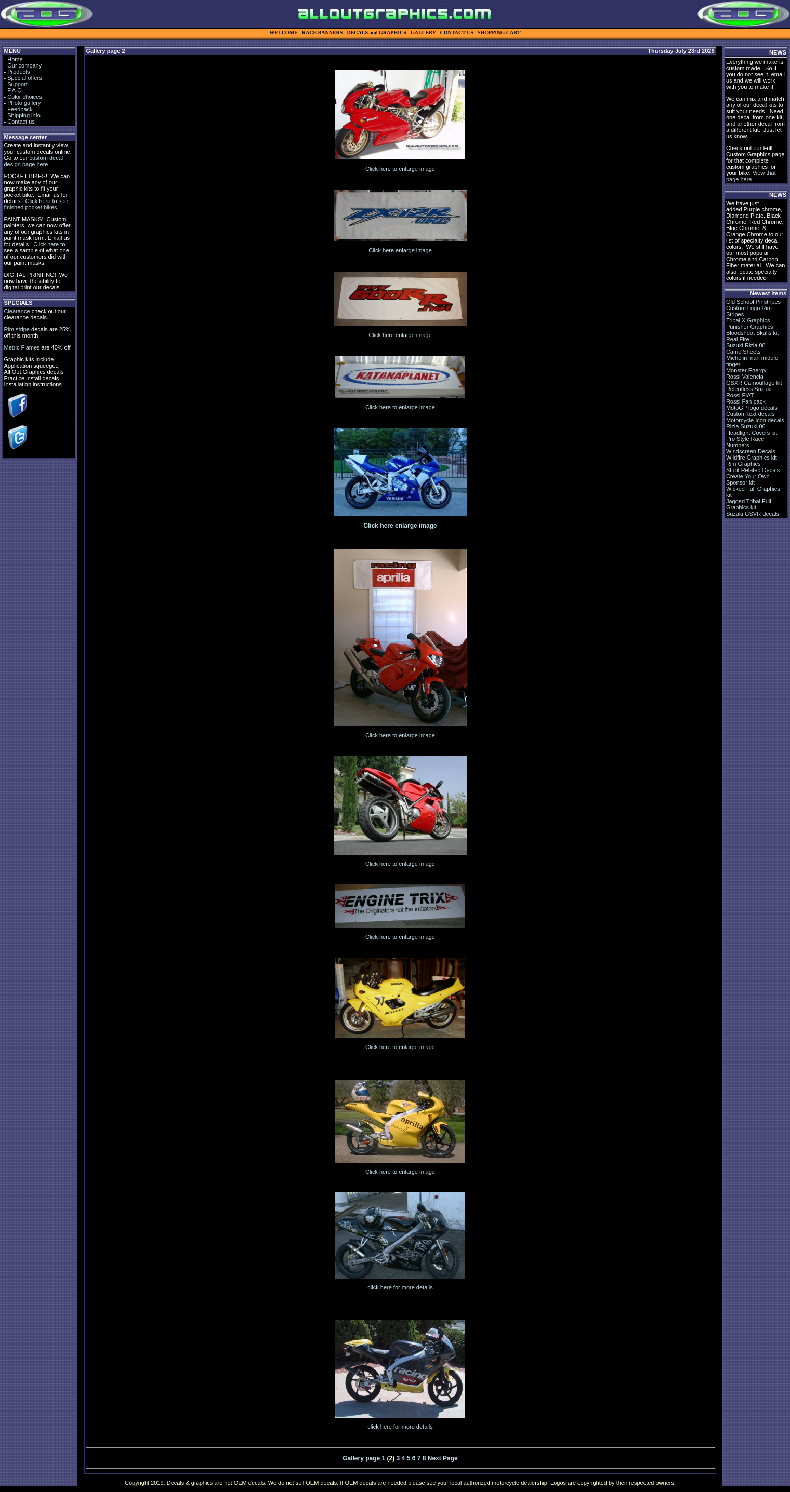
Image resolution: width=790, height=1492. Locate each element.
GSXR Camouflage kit (754, 383)
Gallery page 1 (364, 1458)
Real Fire (737, 339)
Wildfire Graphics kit (751, 457)
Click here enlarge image (400, 250)
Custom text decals (750, 414)
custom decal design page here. (33, 161)
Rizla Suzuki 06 (746, 426)
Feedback (19, 109)
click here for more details (399, 1287)
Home (14, 59)
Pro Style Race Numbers (745, 442)
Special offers (24, 78)
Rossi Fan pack (746, 401)
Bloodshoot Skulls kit (752, 333)
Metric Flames (22, 347)
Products (18, 72)
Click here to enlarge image (400, 169)
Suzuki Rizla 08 (746, 345)
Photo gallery (24, 103)
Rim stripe (17, 329)
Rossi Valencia (744, 376)
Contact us (21, 121)
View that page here (751, 176)
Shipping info (24, 115)
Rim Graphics (743, 464)
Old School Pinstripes (753, 302)
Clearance (17, 311)
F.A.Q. (15, 90)
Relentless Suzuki (748, 389)
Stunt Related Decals (753, 470)
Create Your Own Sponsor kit (748, 479)
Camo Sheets (743, 351)
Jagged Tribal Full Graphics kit (748, 504)
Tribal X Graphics (748, 320)
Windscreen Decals (750, 451)
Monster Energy (746, 370)
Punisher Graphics (749, 327)
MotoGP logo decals (752, 408)
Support (17, 84)
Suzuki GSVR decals (752, 513)
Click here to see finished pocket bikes (36, 204)
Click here (46, 244)
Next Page (443, 1458)
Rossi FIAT (740, 395)
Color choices (24, 96)
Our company (24, 65)
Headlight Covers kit (751, 432)
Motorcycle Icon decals (755, 420)
